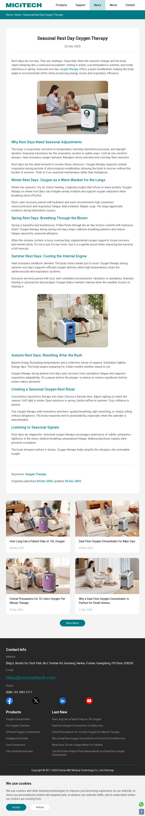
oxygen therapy (68, 69)
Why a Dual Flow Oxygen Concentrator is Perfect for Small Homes (88, 738)
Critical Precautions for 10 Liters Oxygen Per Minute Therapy (85, 732)
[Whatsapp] (141, 804)
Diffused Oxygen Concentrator (23, 732)
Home (9, 14)
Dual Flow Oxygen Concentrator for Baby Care (107, 541)
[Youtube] (89, 700)
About (113, 5)
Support (80, 5)
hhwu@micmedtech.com (30, 677)
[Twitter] (35, 700)
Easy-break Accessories (19, 751)
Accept (16, 807)
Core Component (15, 744)
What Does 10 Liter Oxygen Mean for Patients (77, 744)
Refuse (40, 807)
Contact (130, 5)
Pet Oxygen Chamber (18, 725)
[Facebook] (9, 700)
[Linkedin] (62, 700)
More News (72, 623)
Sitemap (109, 770)
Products (61, 5)
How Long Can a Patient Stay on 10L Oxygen (37, 541)
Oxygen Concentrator (18, 719)
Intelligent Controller (17, 738)
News (97, 5)
